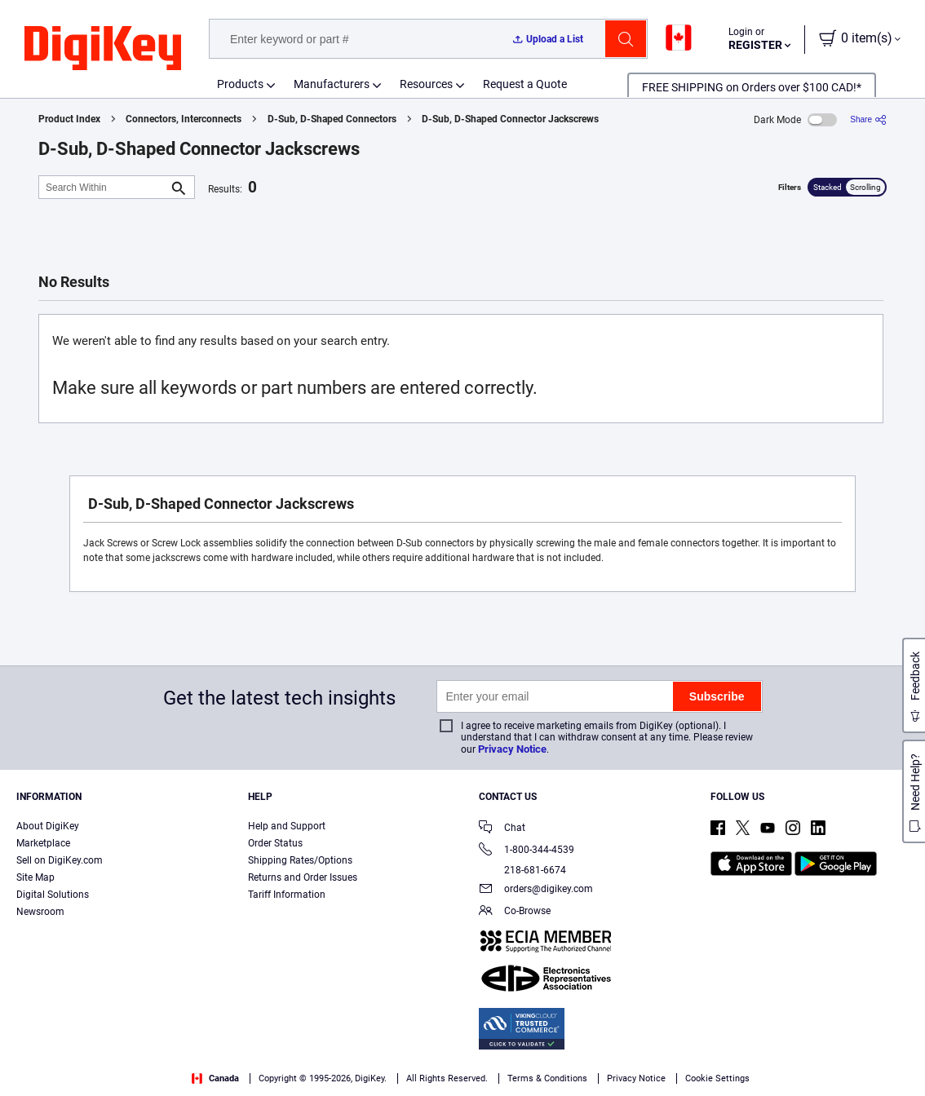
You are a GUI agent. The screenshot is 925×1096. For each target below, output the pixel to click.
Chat (502, 829)
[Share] (868, 119)
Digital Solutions (52, 894)
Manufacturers (332, 84)
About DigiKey (47, 826)
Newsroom (40, 911)
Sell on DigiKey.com (59, 860)
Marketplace (43, 843)
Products (240, 84)
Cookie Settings (717, 1078)
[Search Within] (103, 187)
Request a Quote (525, 84)
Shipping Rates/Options (300, 860)
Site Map (35, 877)
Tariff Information (286, 894)
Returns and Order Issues (302, 877)
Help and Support (286, 826)
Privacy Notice (512, 749)
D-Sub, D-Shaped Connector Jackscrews (510, 119)
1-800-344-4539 (526, 851)
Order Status (275, 843)
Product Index (69, 119)
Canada (215, 1078)
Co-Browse (515, 912)
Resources (426, 84)
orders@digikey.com (536, 890)
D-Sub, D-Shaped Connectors (332, 119)
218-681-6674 (522, 870)
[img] (102, 49)
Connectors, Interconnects (183, 119)
